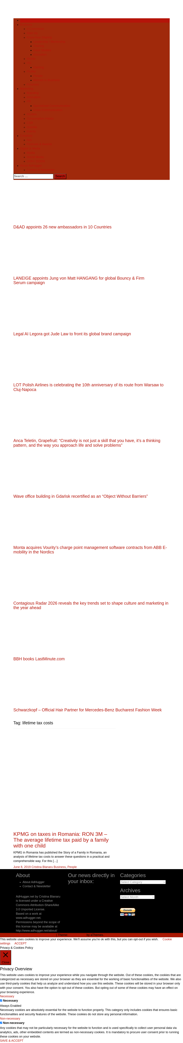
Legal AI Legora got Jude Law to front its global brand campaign (72, 333)
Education (40, 54)
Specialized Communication (51, 105)
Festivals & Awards (39, 144)
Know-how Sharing (39, 37)
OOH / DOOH (36, 161)
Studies (32, 114)
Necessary (10, 1000)
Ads (29, 140)
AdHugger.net (25, 896)
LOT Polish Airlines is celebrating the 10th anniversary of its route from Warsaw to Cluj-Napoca (88, 387)
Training (38, 46)
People (38, 75)
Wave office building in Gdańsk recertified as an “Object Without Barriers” (80, 496)
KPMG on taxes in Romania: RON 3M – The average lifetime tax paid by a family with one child (61, 840)
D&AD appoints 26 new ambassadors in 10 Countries (62, 227)
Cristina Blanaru (42, 867)
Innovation (34, 97)
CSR (30, 123)
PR (29, 101)
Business (26, 24)
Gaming (38, 67)
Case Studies (42, 50)
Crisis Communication (47, 110)
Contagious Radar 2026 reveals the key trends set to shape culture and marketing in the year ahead (91, 605)
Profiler (31, 71)
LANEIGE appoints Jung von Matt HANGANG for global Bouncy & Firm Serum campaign (78, 280)
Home (24, 20)
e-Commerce (35, 28)
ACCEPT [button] (20, 943)
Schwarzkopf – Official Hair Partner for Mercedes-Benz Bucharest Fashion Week (87, 710)
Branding (33, 93)
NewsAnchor (77, 935)
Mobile (31, 58)
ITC (29, 63)
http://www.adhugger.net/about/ (36, 930)
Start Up (32, 33)
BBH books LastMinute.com (39, 658)
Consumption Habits (40, 118)
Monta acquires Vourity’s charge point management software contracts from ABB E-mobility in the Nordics (90, 549)
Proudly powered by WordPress (34, 935)
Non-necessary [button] (10, 1018)
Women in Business (46, 80)
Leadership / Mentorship (49, 41)
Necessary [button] (7, 996)
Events (31, 131)
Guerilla (32, 127)
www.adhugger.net (28, 917)
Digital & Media (30, 148)
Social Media (35, 157)
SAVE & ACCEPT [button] (11, 1040)
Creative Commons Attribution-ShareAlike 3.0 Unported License (37, 905)
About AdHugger (31, 165)
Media (31, 152)
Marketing (26, 88)
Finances (33, 84)
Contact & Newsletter (41, 170)
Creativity (26, 135)
